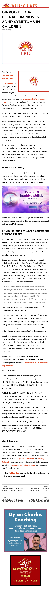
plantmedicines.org (26, 459)
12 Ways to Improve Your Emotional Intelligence (37, 489)
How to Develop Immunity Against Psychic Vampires (14, 489)
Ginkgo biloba (7, 83)
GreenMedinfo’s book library (23, 465)
